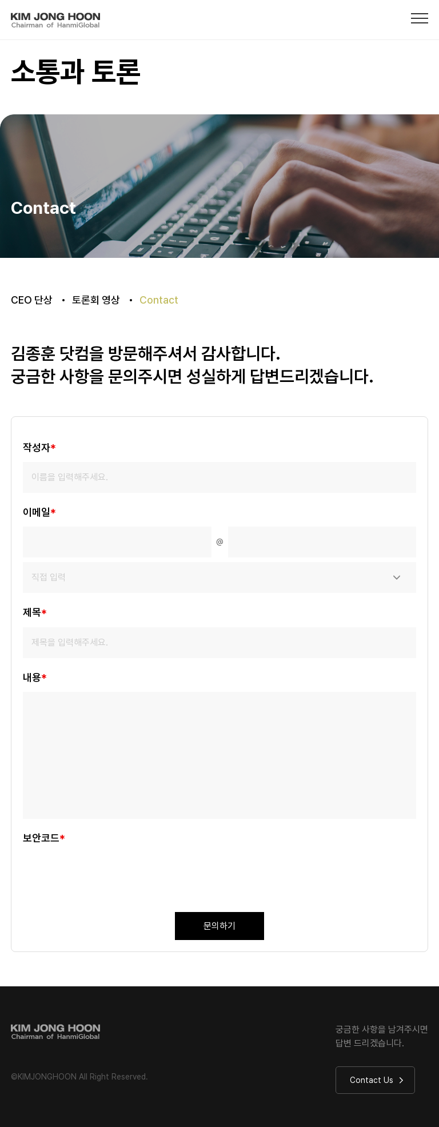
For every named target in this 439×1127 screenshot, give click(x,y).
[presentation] (110, 875)
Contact (158, 300)
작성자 (39, 448)
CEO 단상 (32, 300)
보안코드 (44, 839)
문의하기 (219, 926)
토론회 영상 (96, 300)
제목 (35, 614)
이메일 (39, 513)
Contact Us (376, 1080)
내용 (35, 678)
